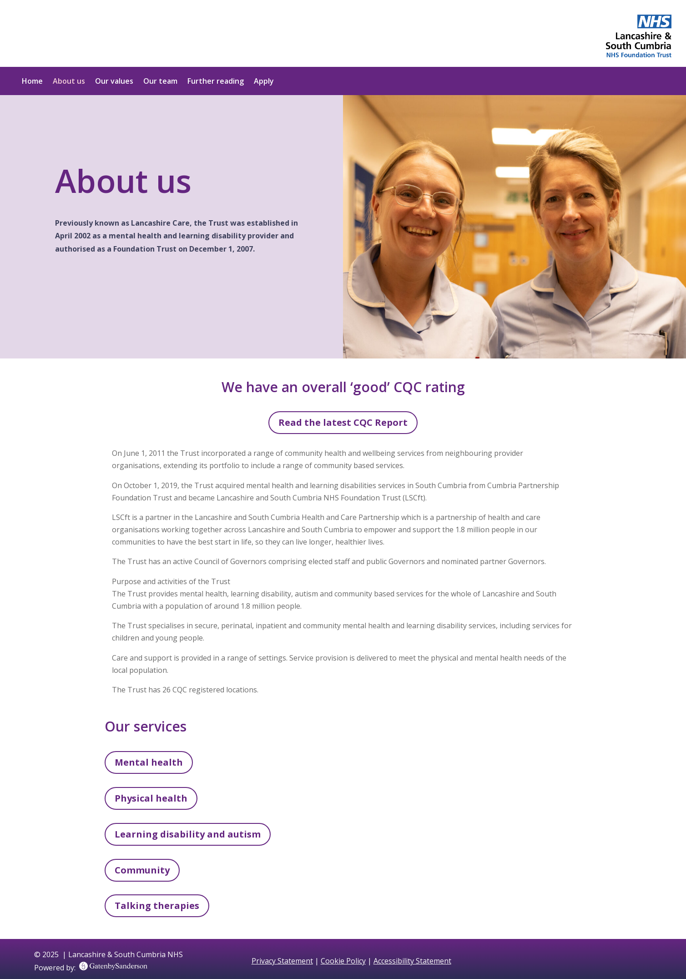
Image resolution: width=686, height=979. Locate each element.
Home (32, 82)
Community (142, 870)
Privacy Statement (282, 961)
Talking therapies (157, 905)
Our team (160, 82)
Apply (264, 82)
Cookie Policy (343, 961)
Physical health (151, 798)
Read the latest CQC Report (343, 422)
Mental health (149, 762)
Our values (114, 82)
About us (69, 82)
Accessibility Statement (412, 961)
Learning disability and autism (188, 834)
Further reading (215, 82)
